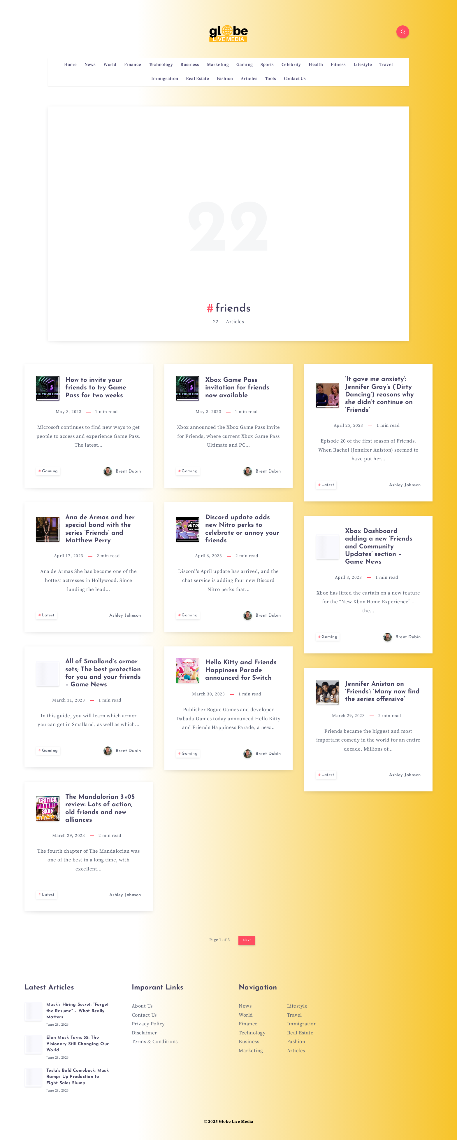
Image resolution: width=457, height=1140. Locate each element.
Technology (161, 64)
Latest (327, 485)
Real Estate (197, 78)
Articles (249, 78)
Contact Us (295, 78)
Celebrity (291, 64)
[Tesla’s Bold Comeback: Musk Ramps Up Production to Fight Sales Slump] (33, 1077)
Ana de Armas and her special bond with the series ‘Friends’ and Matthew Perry (100, 529)
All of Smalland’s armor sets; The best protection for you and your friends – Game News (103, 673)
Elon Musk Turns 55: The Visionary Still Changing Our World (77, 1044)
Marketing (218, 64)
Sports (267, 64)
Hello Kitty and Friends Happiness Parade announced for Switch (241, 670)
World (110, 64)
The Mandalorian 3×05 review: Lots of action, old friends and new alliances (100, 808)
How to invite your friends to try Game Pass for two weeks (95, 388)
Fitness (338, 64)
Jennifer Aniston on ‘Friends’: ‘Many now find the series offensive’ (382, 692)
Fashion (225, 78)
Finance (132, 64)
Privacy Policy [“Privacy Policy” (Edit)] (148, 1024)
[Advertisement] (229, 211)
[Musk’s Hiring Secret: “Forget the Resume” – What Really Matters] (33, 1011)
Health (316, 64)
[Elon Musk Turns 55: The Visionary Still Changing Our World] (33, 1044)
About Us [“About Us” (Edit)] (142, 1006)
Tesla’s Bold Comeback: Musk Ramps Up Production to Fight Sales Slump (77, 1077)
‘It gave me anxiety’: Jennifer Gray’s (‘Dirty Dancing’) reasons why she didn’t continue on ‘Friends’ (379, 395)
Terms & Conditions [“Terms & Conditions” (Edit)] (155, 1041)
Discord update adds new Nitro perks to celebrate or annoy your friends (242, 529)
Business (189, 64)
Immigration (164, 78)
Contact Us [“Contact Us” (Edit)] (144, 1015)
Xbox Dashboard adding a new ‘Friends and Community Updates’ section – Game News (378, 547)
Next (247, 940)
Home (70, 64)
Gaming (244, 64)
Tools (270, 78)
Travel (386, 64)
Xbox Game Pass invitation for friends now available (237, 388)
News (90, 64)
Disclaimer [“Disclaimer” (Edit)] (144, 1033)
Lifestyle (363, 64)
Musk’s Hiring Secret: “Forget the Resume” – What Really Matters (77, 1011)
